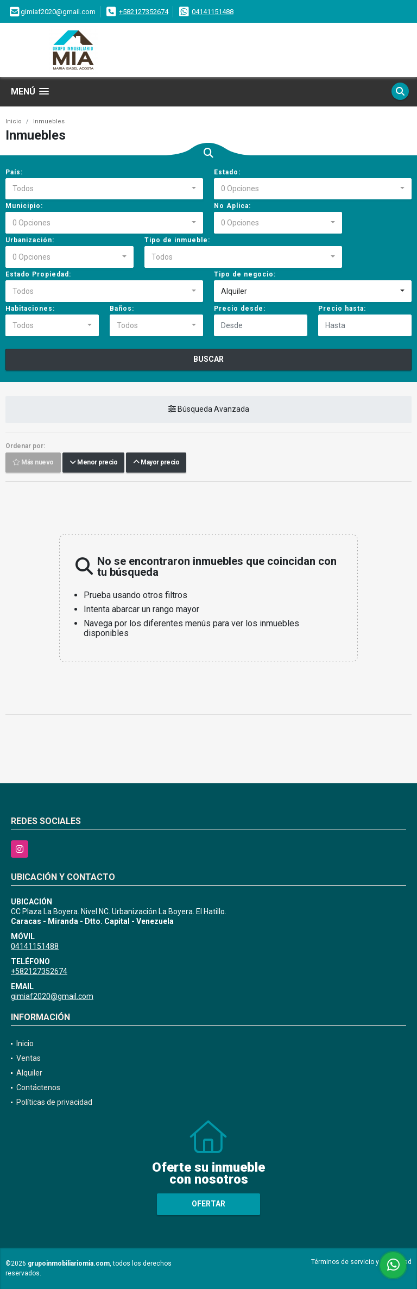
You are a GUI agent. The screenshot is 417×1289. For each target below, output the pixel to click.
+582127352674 (143, 12)
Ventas (28, 1058)
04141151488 (212, 12)
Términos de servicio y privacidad (361, 1262)
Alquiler (29, 1072)
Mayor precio (156, 463)
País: (14, 172)
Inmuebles (49, 121)
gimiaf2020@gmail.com (52, 996)
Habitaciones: (30, 308)
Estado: (227, 172)
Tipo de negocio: (245, 274)
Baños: (122, 308)
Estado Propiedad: (38, 274)
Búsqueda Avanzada (208, 409)
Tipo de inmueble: (177, 240)
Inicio (13, 121)
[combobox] (104, 189)
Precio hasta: (342, 308)
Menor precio (93, 463)
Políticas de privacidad (54, 1102)
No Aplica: (232, 206)
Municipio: (24, 206)
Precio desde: (240, 308)
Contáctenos (38, 1087)
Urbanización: (29, 240)
